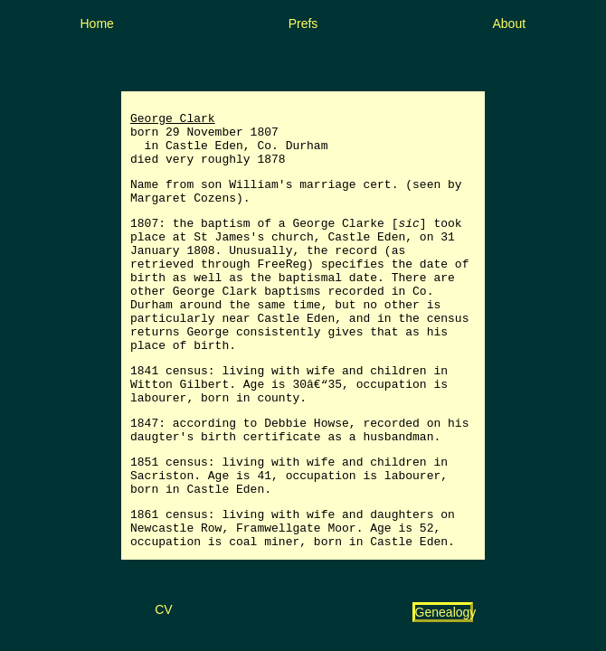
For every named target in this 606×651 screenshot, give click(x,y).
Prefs (303, 23)
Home (97, 23)
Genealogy (446, 612)
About (509, 23)
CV (163, 609)
